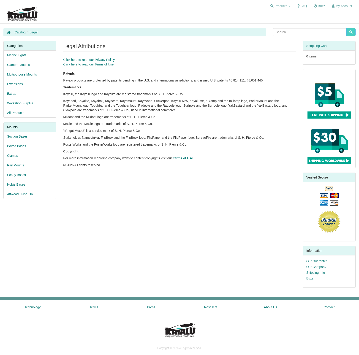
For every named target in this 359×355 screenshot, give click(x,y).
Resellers (210, 307)
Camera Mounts (18, 65)
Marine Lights (16, 55)
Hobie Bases (16, 184)
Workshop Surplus (20, 103)
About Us (270, 307)
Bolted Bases (16, 146)
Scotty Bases (16, 175)
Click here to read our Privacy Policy (89, 60)
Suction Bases (17, 136)
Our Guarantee (317, 261)
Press (151, 307)
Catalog (20, 32)
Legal (34, 32)
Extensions (15, 84)
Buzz (309, 278)
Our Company (316, 267)
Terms (94, 307)
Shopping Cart (316, 46)
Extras (11, 93)
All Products (15, 113)
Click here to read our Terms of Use (88, 64)
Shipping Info (315, 272)
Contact (329, 307)
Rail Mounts (15, 165)
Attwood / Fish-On (20, 194)
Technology (32, 307)
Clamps (12, 155)
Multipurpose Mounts (22, 74)
